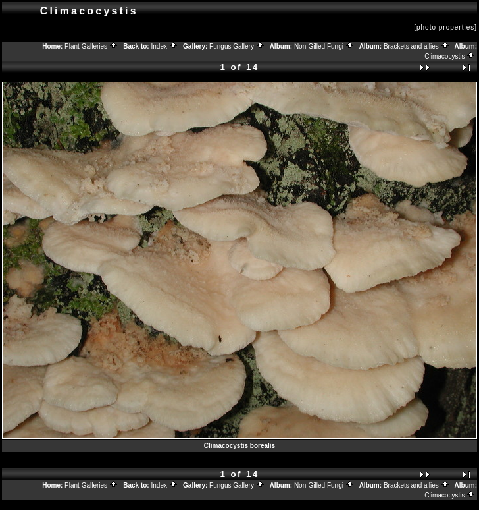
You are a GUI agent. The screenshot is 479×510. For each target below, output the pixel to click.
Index (164, 46)
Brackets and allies (416, 46)
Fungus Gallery (237, 46)
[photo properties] (445, 27)
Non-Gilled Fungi (324, 46)
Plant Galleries (91, 46)
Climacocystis (449, 56)
